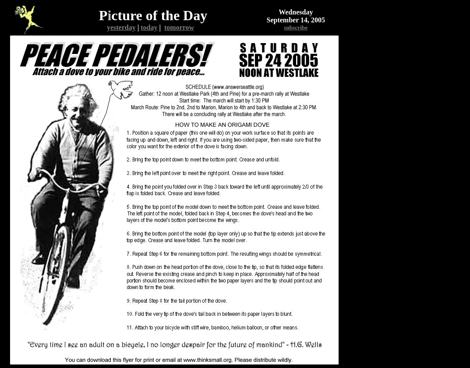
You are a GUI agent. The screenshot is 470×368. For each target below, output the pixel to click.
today (149, 27)
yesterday (121, 27)
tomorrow (179, 27)
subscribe (295, 27)
